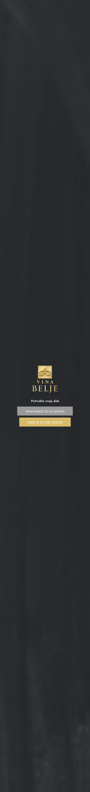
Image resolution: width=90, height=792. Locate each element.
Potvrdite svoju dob (45, 401)
